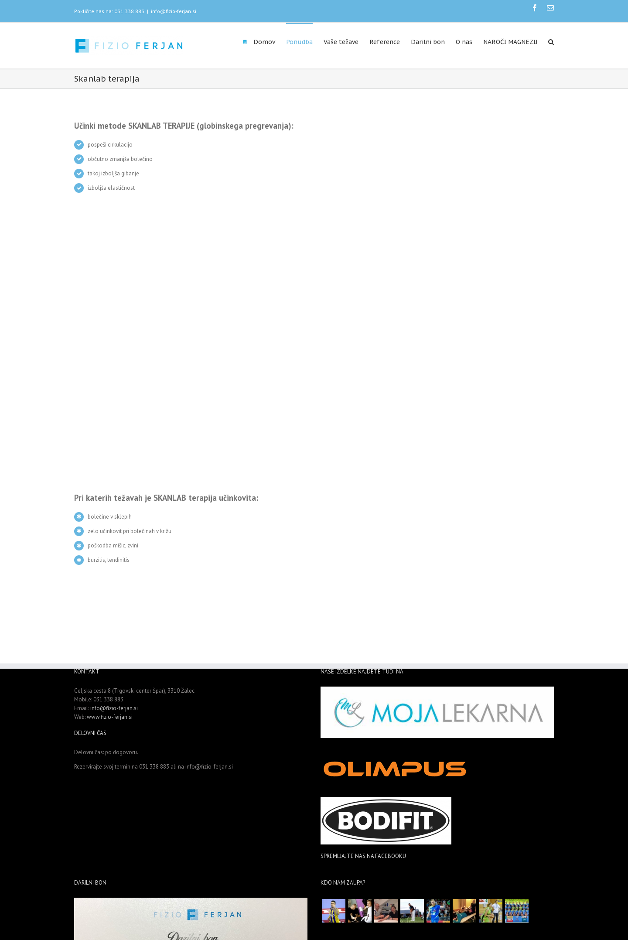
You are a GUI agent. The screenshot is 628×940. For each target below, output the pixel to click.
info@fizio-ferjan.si (173, 11)
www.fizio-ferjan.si (110, 717)
